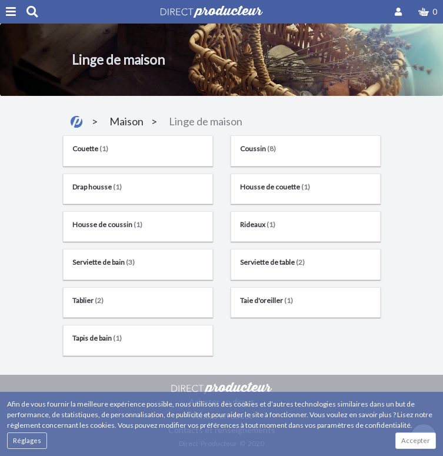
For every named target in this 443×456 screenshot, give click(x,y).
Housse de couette (275, 186)
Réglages (27, 440)
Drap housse (97, 186)
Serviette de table (272, 262)
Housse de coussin (107, 224)
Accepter (415, 440)
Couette (90, 148)
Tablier (88, 300)
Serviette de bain (103, 262)
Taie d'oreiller (266, 300)
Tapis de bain (97, 338)
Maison (126, 121)
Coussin (258, 148)
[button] (427, 11)
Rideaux (257, 224)
